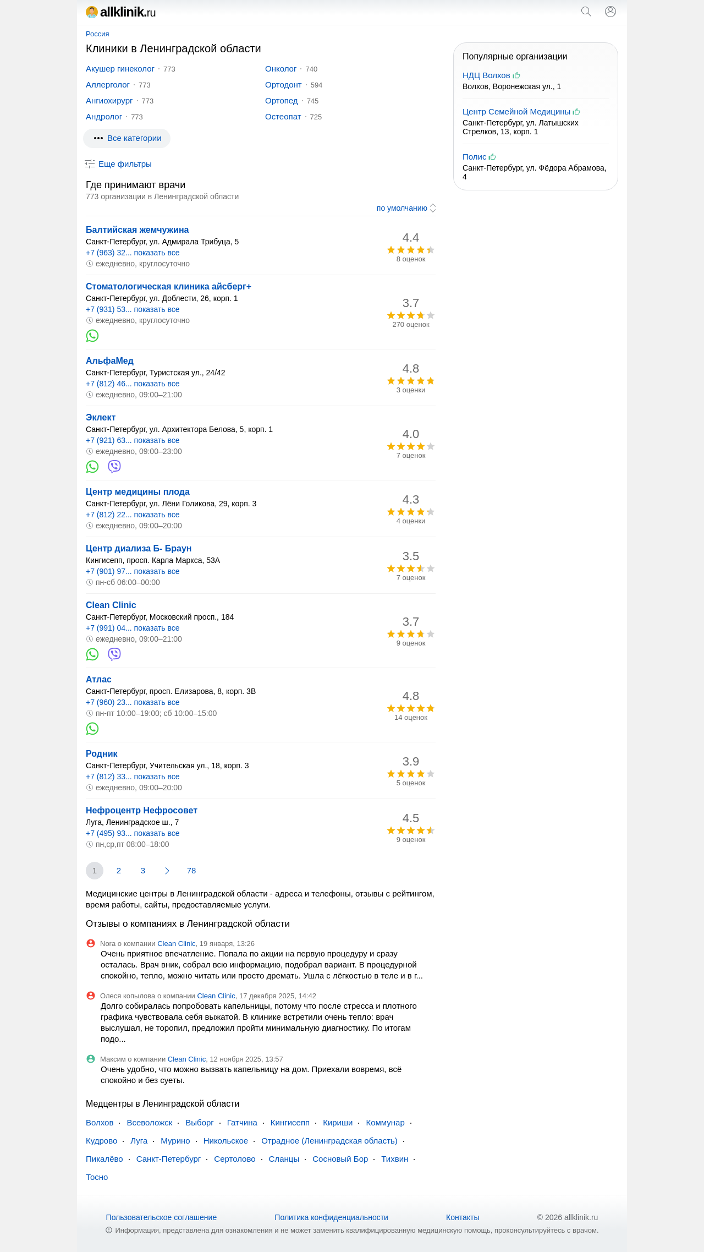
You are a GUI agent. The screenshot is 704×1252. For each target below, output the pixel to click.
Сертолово (234, 1158)
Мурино (175, 1140)
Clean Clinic (111, 605)
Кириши (338, 1122)
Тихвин (394, 1158)
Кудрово (101, 1140)
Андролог (104, 116)
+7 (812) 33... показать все (133, 776)
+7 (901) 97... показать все (133, 571)
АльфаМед (110, 360)
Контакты (462, 1217)
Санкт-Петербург (168, 1158)
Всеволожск (149, 1122)
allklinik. (121, 11)
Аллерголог (108, 84)
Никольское (226, 1140)
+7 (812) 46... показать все (133, 383)
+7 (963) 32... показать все (133, 252)
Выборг (199, 1122)
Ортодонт (283, 84)
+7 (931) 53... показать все (133, 309)
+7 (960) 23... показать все (133, 702)
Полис (474, 156)
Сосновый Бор (340, 1158)
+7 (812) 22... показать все (133, 514)
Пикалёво (104, 1158)
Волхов (99, 1122)
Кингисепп (290, 1122)
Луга (138, 1140)
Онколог (280, 68)
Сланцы (284, 1158)
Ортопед (281, 100)
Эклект (101, 417)
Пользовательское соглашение (161, 1217)
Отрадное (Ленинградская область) (329, 1140)
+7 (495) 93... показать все (133, 833)
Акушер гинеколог (120, 68)
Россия (97, 34)
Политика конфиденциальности (331, 1217)
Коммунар (385, 1122)
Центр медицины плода (138, 491)
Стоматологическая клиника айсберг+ (168, 286)
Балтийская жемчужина (137, 229)
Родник (102, 753)
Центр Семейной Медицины (516, 111)
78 (191, 870)
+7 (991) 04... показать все (133, 628)
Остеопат (283, 116)
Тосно (97, 1177)
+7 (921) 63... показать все (133, 440)
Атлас (99, 679)
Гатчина (242, 1122)
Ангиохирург (109, 100)
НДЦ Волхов (486, 75)
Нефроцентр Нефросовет (141, 810)
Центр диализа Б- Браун (138, 548)
